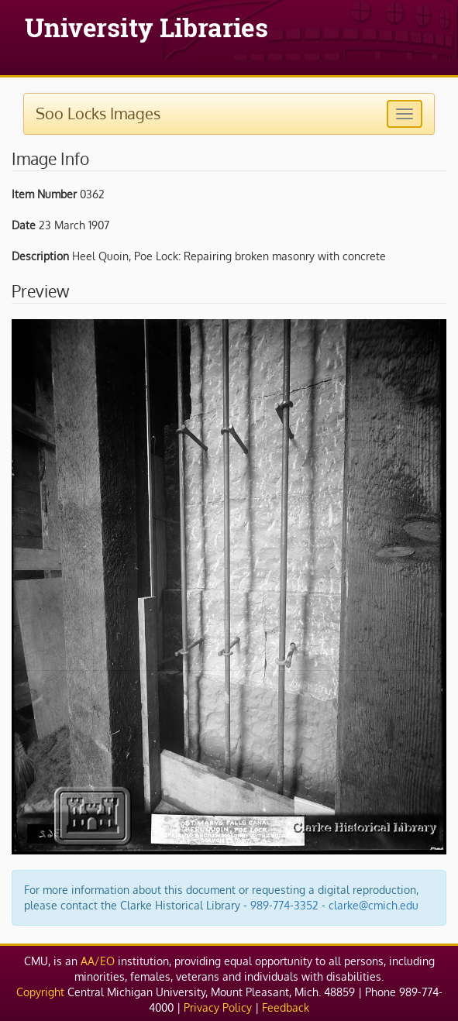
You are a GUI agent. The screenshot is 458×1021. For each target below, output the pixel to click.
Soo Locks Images (98, 113)
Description (40, 256)
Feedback (285, 1007)
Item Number (44, 194)
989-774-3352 (284, 905)
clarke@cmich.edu (373, 905)
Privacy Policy (218, 1007)
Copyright (40, 992)
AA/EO (98, 961)
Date (24, 225)
